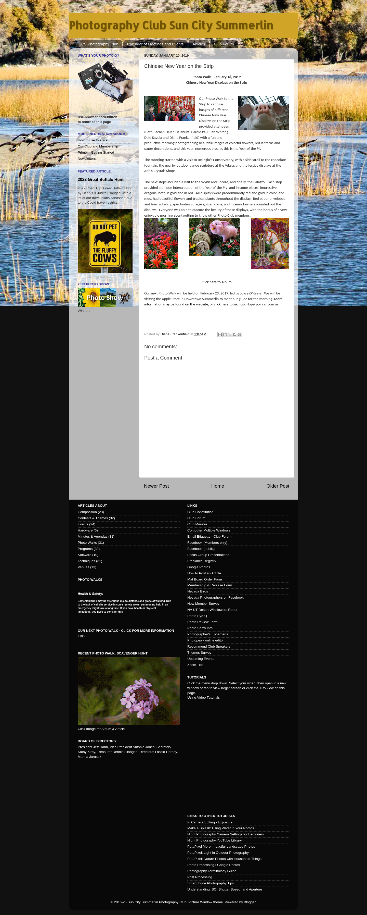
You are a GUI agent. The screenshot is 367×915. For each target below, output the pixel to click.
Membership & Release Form (209, 585)
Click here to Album (216, 282)
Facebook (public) (201, 549)
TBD (81, 636)
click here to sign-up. (229, 304)
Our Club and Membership (98, 146)
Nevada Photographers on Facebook (215, 597)
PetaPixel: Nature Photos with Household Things (224, 859)
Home (217, 486)
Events (83, 524)
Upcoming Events (200, 659)
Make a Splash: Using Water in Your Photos (220, 828)
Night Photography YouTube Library (214, 840)
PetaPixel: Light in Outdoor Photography (218, 853)
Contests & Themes (93, 518)
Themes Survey (199, 652)
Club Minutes (197, 524)
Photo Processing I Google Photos (213, 865)
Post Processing (199, 877)
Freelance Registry (201, 561)
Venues (83, 567)
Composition (87, 512)
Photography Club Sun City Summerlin (171, 25)
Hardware (85, 530)
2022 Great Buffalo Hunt (101, 179)
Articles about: (93, 506)
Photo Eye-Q (197, 616)
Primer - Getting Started (96, 152)
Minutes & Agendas (92, 536)
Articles (198, 44)
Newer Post (156, 486)
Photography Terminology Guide (212, 871)
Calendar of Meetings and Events (155, 44)
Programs (85, 549)
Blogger (250, 902)
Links (192, 506)
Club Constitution (200, 512)
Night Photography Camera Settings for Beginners (225, 834)
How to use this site (93, 140)
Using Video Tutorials (203, 697)
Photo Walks (87, 543)
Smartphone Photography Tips (210, 883)
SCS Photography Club (98, 44)
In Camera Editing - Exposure (209, 822)
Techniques (86, 561)
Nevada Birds (197, 591)
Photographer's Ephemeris (207, 634)
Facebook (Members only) (207, 543)
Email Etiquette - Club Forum (209, 536)
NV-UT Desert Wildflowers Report (213, 610)
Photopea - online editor (205, 640)
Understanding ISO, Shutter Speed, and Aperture (224, 889)
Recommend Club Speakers (208, 646)
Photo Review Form (202, 622)
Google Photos (198, 567)
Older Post (278, 486)
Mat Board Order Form (204, 579)
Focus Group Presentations (208, 555)
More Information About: (101, 134)
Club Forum (224, 44)
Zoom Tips (195, 665)
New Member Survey (203, 603)
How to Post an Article (204, 573)
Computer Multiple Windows (208, 530)
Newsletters (87, 158)
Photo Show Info (200, 628)
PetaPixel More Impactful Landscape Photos (221, 846)
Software (84, 555)
